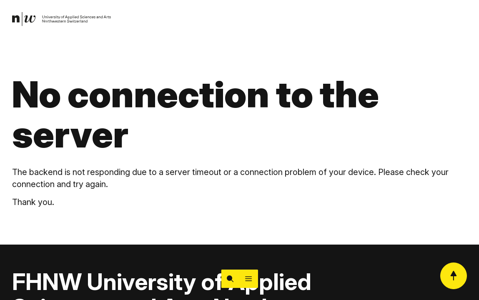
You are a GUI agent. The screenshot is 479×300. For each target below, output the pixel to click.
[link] (61, 19)
